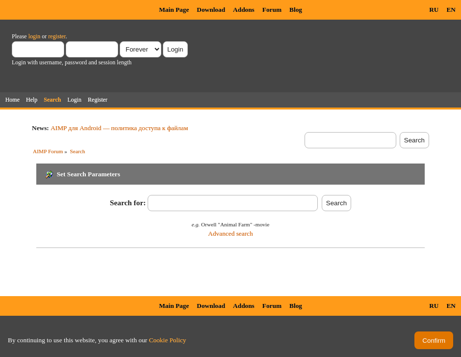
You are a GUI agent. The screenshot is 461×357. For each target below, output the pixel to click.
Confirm (433, 340)
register (56, 36)
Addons (244, 9)
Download (211, 9)
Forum (272, 9)
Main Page (174, 9)
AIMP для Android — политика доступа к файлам (119, 128)
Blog (295, 9)
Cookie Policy (167, 340)
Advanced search (230, 233)
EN (451, 9)
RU (433, 9)
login (34, 36)
